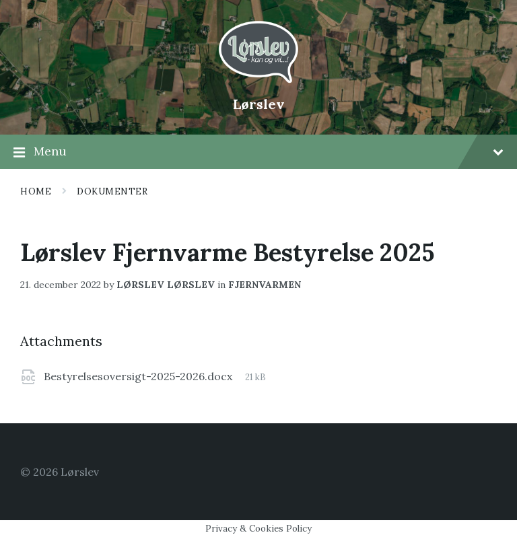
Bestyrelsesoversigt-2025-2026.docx (139, 376)
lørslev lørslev (165, 285)
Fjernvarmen (264, 285)
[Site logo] (258, 81)
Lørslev (259, 104)
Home (35, 191)
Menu (258, 152)
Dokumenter (112, 191)
